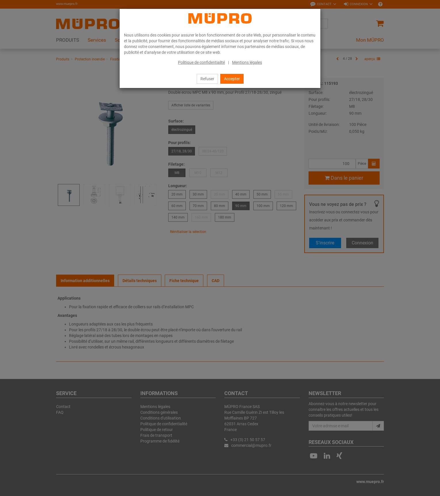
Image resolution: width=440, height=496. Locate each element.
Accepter (232, 78)
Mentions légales (247, 62)
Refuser (207, 78)
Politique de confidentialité (201, 62)
